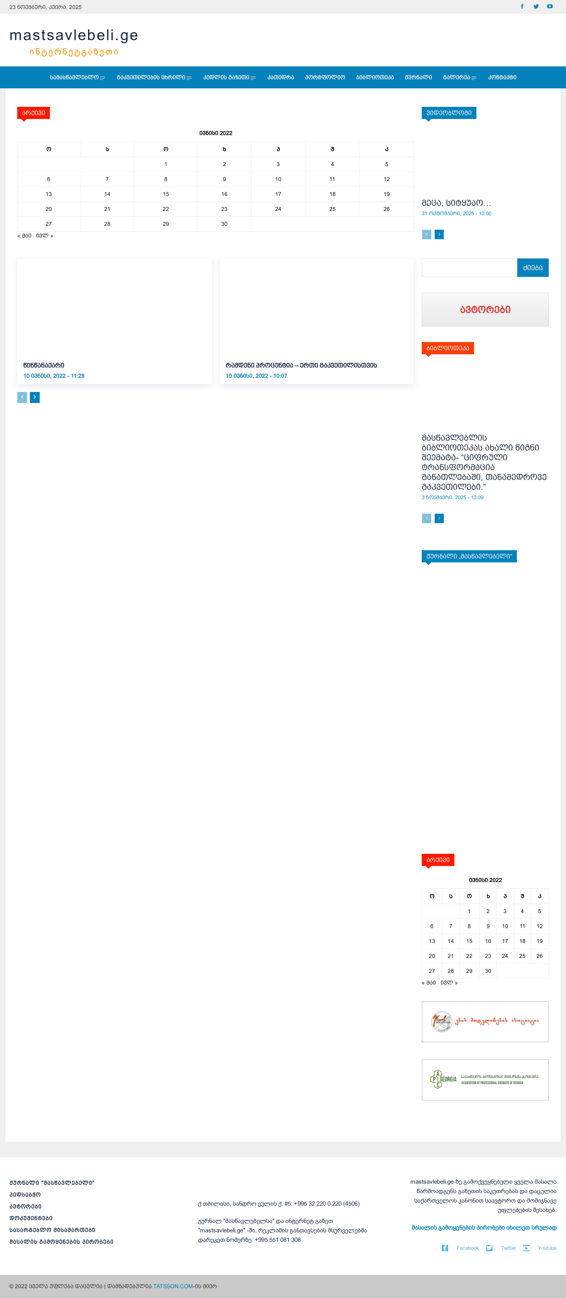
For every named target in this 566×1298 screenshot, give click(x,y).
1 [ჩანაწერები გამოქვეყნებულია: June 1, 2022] (165, 164)
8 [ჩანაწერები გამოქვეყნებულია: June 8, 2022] (165, 179)
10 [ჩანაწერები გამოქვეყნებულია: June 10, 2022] (278, 179)
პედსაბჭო (25, 1195)
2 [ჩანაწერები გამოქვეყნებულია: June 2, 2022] (224, 164)
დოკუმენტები (31, 1218)
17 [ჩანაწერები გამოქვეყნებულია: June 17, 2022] (278, 194)
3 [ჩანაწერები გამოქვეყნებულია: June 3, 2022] (278, 164)
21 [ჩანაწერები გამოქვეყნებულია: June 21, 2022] (107, 209)
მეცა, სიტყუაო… (456, 202)
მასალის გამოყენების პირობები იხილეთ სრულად (484, 1228)
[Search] (533, 267)
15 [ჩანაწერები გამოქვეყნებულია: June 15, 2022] (166, 194)
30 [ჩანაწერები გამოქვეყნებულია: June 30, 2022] (224, 224)
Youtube (547, 1248)
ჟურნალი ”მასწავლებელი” (52, 1183)
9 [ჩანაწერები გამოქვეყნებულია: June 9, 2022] (224, 179)
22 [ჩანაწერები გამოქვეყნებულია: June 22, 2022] (166, 209)
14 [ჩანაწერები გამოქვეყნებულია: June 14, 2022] (107, 194)
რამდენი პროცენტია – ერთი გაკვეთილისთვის (301, 365)
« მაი (24, 236)
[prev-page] (22, 397)
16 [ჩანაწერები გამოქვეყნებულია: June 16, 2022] (224, 194)
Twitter (508, 1248)
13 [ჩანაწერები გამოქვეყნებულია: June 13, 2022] (49, 194)
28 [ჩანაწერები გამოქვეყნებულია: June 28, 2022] (107, 224)
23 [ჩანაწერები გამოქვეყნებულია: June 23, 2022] (224, 209)
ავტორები (25, 1206)
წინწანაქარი (43, 365)
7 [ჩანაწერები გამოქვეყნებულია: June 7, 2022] (107, 179)
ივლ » (44, 236)
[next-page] (35, 397)
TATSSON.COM (173, 1286)
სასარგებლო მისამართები (52, 1230)
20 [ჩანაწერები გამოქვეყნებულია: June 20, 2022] (49, 209)
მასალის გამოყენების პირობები (61, 1242)
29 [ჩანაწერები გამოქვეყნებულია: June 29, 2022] (166, 224)
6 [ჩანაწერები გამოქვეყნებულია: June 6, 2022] (48, 179)
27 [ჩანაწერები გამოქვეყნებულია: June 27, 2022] (49, 224)
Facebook (468, 1248)
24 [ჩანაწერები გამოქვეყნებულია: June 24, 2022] (278, 209)
